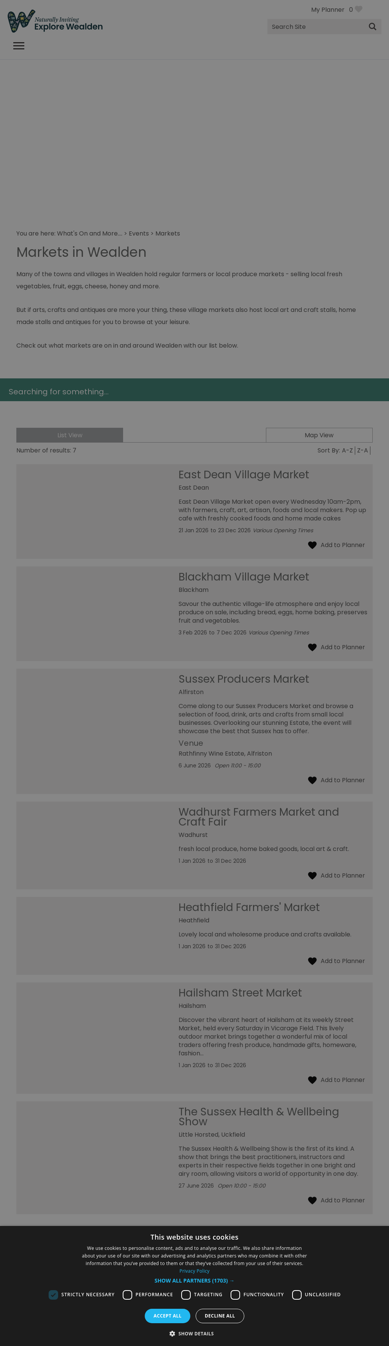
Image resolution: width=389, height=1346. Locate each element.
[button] (195, 1280)
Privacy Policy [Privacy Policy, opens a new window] (194, 1271)
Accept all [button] (167, 1316)
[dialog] (194, 1286)
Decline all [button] (220, 1316)
